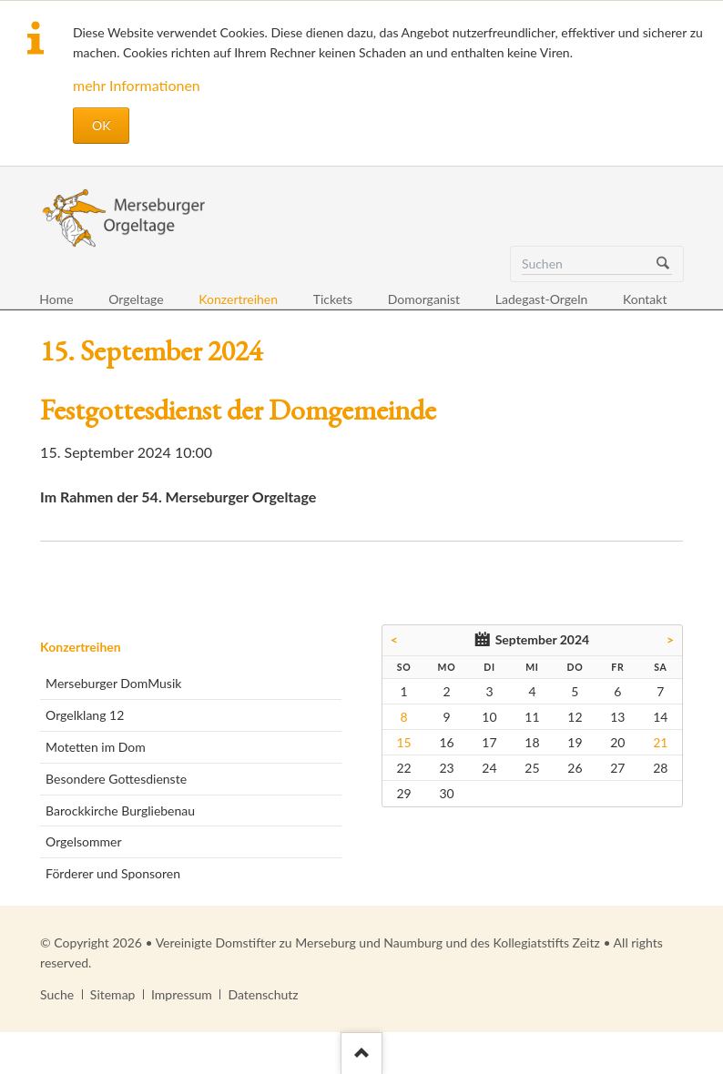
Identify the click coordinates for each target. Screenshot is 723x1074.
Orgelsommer (83, 841)
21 (660, 742)
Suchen (663, 264)
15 (403, 742)
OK (101, 125)
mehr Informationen (136, 85)
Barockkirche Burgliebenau (120, 810)
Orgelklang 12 (85, 715)
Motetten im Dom (96, 747)
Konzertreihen (80, 646)
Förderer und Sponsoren (113, 873)
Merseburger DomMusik (113, 683)
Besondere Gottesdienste (116, 778)
